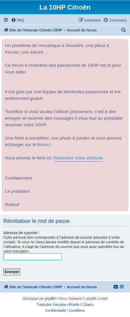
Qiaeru (89, 304)
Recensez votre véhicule (78, 157)
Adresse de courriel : (21, 233)
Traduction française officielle (57, 304)
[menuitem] (17, 20)
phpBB (50, 298)
